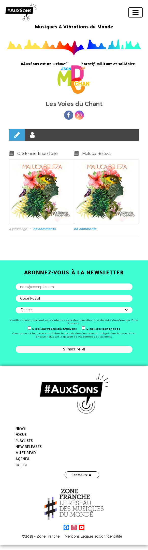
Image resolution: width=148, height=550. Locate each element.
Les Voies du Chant (74, 104)
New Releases (29, 446)
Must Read (26, 452)
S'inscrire (74, 349)
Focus (21, 434)
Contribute (80, 475)
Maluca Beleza (96, 153)
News (21, 428)
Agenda (23, 458)
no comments (44, 229)
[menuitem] (18, 465)
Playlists (24, 440)
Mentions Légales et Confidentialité (93, 536)
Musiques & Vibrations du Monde (74, 26)
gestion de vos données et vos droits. (87, 336)
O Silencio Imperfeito (37, 153)
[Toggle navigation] (135, 12)
